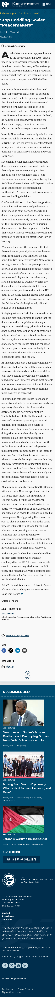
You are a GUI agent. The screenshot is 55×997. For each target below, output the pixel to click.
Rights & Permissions (11, 992)
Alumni (44, 956)
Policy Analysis (8, 13)
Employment (8, 989)
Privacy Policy (24, 989)
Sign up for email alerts (21, 859)
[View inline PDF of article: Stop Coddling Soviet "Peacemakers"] (27, 635)
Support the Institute (27, 956)
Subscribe (7, 919)
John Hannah (11, 32)
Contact (6, 913)
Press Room (7, 916)
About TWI (7, 956)
